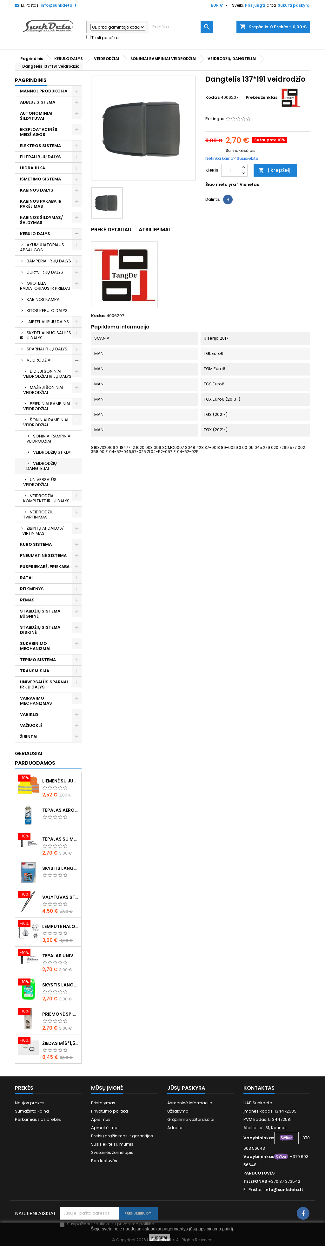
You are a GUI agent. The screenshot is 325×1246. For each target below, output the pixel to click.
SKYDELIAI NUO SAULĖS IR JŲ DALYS (45, 335)
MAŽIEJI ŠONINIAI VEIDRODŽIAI (43, 390)
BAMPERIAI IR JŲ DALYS (49, 261)
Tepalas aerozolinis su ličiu (60, 810)
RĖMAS (27, 600)
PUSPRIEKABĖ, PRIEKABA (45, 567)
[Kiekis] (230, 170)
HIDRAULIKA (32, 168)
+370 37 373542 (284, 1181)
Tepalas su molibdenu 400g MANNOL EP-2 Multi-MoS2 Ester (60, 839)
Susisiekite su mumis (112, 1144)
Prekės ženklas (261, 97)
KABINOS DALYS (36, 190)
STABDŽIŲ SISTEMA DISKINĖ (40, 629)
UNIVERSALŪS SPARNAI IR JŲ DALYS (44, 684)
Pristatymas (103, 1103)
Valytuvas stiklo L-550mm (60, 897)
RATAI (26, 578)
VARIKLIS (29, 714)
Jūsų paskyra (186, 1088)
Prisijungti (255, 5)
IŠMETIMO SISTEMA (40, 179)
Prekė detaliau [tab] (111, 229)
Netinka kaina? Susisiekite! (232, 158)
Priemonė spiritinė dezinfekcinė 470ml (60, 1014)
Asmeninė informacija (189, 1103)
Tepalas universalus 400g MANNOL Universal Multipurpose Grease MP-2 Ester (60, 955)
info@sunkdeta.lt (58, 5)
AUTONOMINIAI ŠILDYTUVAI (36, 115)
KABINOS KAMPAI (44, 299)
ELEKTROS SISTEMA (40, 146)
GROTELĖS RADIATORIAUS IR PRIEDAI (45, 285)
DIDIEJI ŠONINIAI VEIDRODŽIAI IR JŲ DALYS (47, 373)
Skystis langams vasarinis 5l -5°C (60, 984)
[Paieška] (181, 27)
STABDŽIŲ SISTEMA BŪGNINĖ (40, 613)
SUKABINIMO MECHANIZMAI (35, 646)
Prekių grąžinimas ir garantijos (122, 1136)
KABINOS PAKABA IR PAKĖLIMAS (41, 203)
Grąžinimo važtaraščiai (190, 1119)
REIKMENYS (32, 589)
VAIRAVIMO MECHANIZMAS (36, 700)
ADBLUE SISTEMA (37, 102)
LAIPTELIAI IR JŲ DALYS (48, 322)
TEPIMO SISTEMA (38, 660)
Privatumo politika (109, 1111)
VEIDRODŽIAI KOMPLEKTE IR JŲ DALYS (46, 498)
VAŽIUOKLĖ (31, 725)
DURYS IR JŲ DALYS (45, 272)
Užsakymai (178, 1111)
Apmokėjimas (105, 1128)
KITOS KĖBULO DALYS (47, 311)
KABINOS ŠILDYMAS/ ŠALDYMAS (41, 220)
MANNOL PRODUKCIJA (43, 91)
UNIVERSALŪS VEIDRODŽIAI (39, 482)
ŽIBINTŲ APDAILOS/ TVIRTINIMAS (42, 530)
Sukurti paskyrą (293, 5)
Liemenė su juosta (60, 780)
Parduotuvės (104, 1161)
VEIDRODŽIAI (39, 360)
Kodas (212, 97)
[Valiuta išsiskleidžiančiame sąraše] (220, 5)
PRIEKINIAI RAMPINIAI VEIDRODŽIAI (46, 406)
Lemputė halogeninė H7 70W (60, 926)
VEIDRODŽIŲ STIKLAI (52, 452)
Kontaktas (259, 1088)
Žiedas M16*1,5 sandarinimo (60, 1043)
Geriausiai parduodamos (35, 758)
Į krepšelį (274, 170)
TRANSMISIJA (34, 671)
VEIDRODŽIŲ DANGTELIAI (41, 465)
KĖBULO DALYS (35, 234)
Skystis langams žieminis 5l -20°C (60, 868)
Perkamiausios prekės (38, 1119)
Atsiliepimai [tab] (154, 229)
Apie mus (100, 1119)
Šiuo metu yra (220, 184)
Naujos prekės (29, 1103)
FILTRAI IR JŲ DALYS (40, 157)
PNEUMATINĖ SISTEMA (43, 555)
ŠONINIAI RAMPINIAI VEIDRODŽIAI (45, 422)
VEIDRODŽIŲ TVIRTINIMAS (38, 514)
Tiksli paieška (102, 38)
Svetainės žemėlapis (112, 1152)
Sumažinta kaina (32, 1111)
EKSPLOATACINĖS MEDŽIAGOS (38, 132)
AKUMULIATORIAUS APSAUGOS (42, 247)
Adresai (175, 1128)
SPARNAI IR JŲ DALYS (47, 349)
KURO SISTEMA (36, 544)
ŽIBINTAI (28, 737)
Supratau (159, 1237)
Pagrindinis (31, 80)
